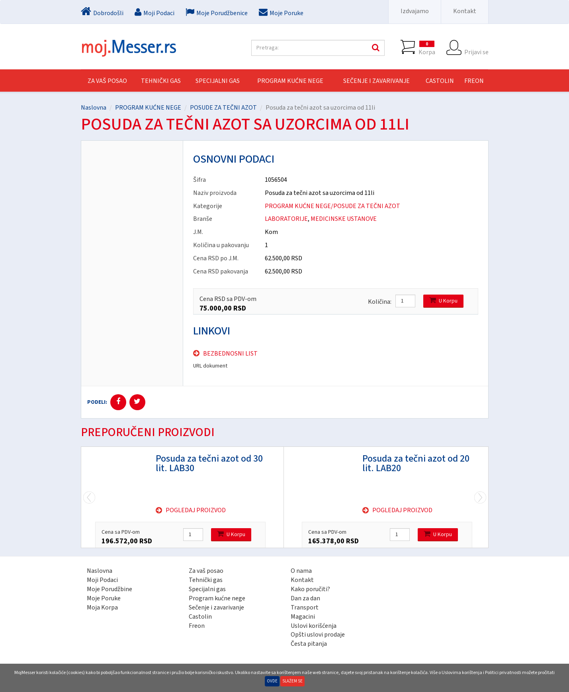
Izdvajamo (415, 11)
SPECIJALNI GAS (218, 81)
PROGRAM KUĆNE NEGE (290, 81)
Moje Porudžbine (109, 589)
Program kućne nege (217, 598)
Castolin (200, 616)
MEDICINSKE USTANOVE (344, 218)
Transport (305, 607)
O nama (301, 570)
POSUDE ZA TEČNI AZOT (223, 107)
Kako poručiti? (310, 589)
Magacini (303, 616)
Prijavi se (476, 48)
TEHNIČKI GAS (161, 81)
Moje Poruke (104, 598)
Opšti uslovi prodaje (318, 634)
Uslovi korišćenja (313, 625)
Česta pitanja (309, 643)
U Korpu (443, 301)
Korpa (426, 48)
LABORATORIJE (286, 218)
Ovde (272, 681)
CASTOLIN (440, 81)
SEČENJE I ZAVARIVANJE (376, 81)
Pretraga (375, 48)
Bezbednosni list (230, 353)
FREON (474, 81)
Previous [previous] (480, 497)
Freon (197, 625)
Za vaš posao (107, 81)
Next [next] (89, 497)
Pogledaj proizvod (196, 510)
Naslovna (93, 107)
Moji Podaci (102, 580)
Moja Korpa (102, 607)
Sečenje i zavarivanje (216, 607)
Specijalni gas (207, 589)
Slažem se (292, 681)
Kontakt (464, 11)
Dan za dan (305, 598)
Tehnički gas (206, 580)
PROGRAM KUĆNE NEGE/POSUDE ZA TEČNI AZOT (332, 206)
